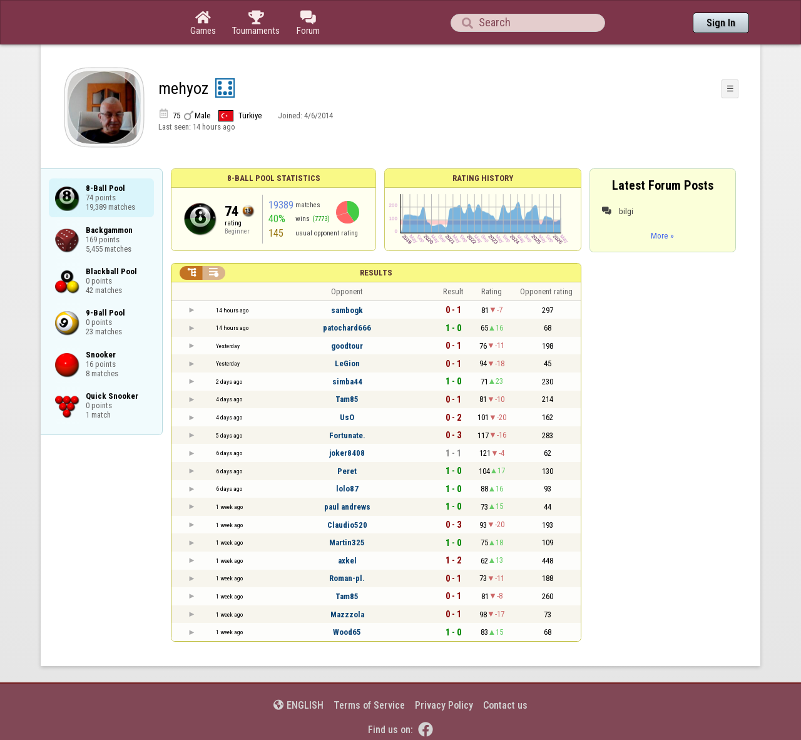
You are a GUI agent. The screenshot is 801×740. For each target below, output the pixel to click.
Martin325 (347, 542)
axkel (347, 560)
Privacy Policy (444, 705)
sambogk (347, 310)
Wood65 (347, 632)
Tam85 (347, 399)
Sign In (721, 23)
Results (376, 272)
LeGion (347, 363)
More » (662, 235)
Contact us (505, 705)
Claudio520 (347, 525)
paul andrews (347, 506)
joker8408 (347, 453)
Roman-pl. (347, 578)
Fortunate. (347, 435)
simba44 (347, 381)
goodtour (347, 346)
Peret (347, 471)
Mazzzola (347, 614)
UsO (347, 417)
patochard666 (347, 327)
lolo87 (347, 488)
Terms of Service (369, 705)
